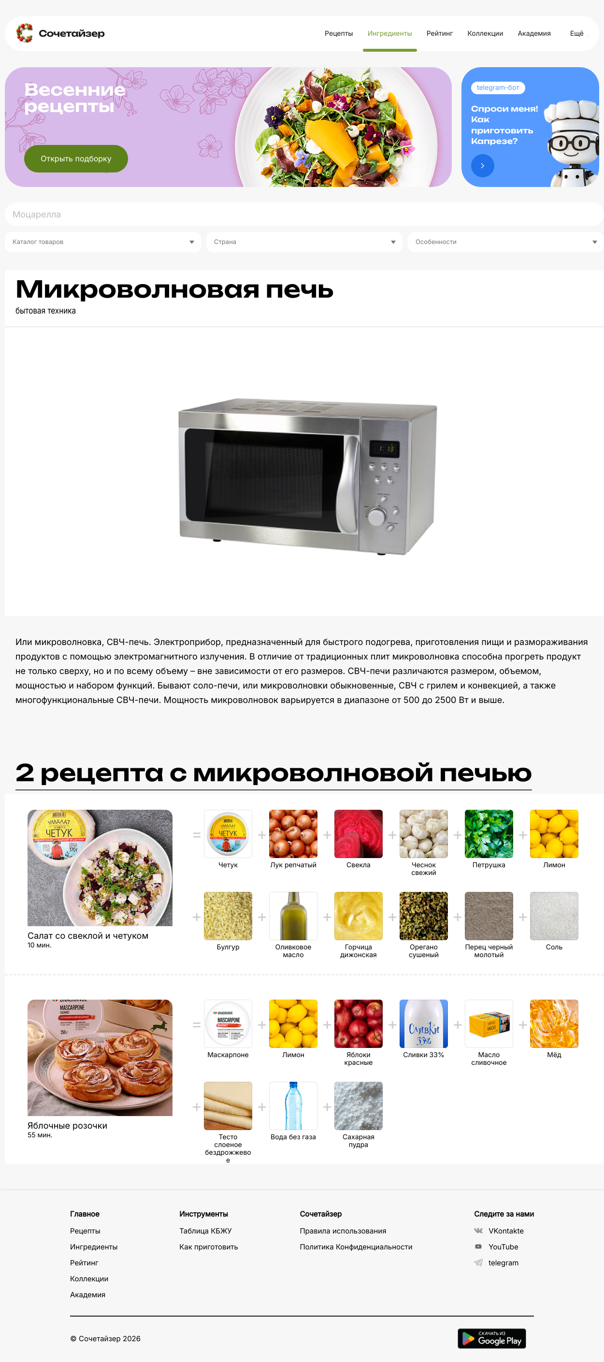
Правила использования (343, 1230)
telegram (496, 1262)
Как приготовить (208, 1246)
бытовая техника (45, 311)
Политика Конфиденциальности (356, 1246)
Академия (534, 33)
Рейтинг (440, 33)
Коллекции (485, 33)
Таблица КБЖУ (205, 1230)
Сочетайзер (71, 33)
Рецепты (339, 33)
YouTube (496, 1246)
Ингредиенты (390, 33)
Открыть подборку (76, 158)
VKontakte (499, 1230)
